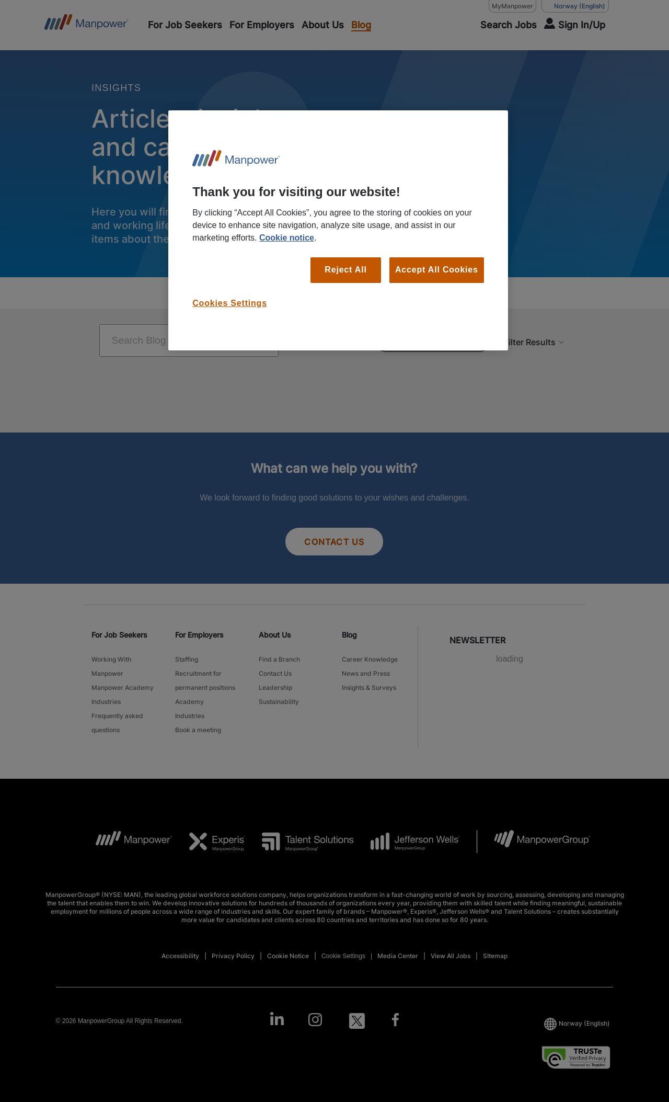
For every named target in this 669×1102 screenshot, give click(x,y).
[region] (338, 230)
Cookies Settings (229, 303)
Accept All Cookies (436, 269)
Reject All (345, 269)
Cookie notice (286, 237)
